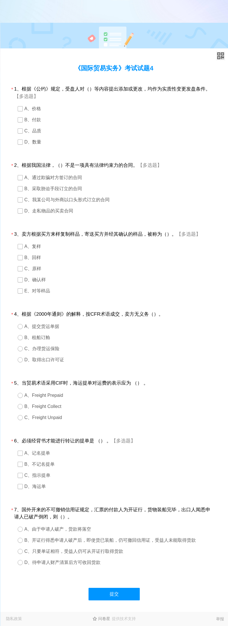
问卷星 (104, 618)
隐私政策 (14, 618)
